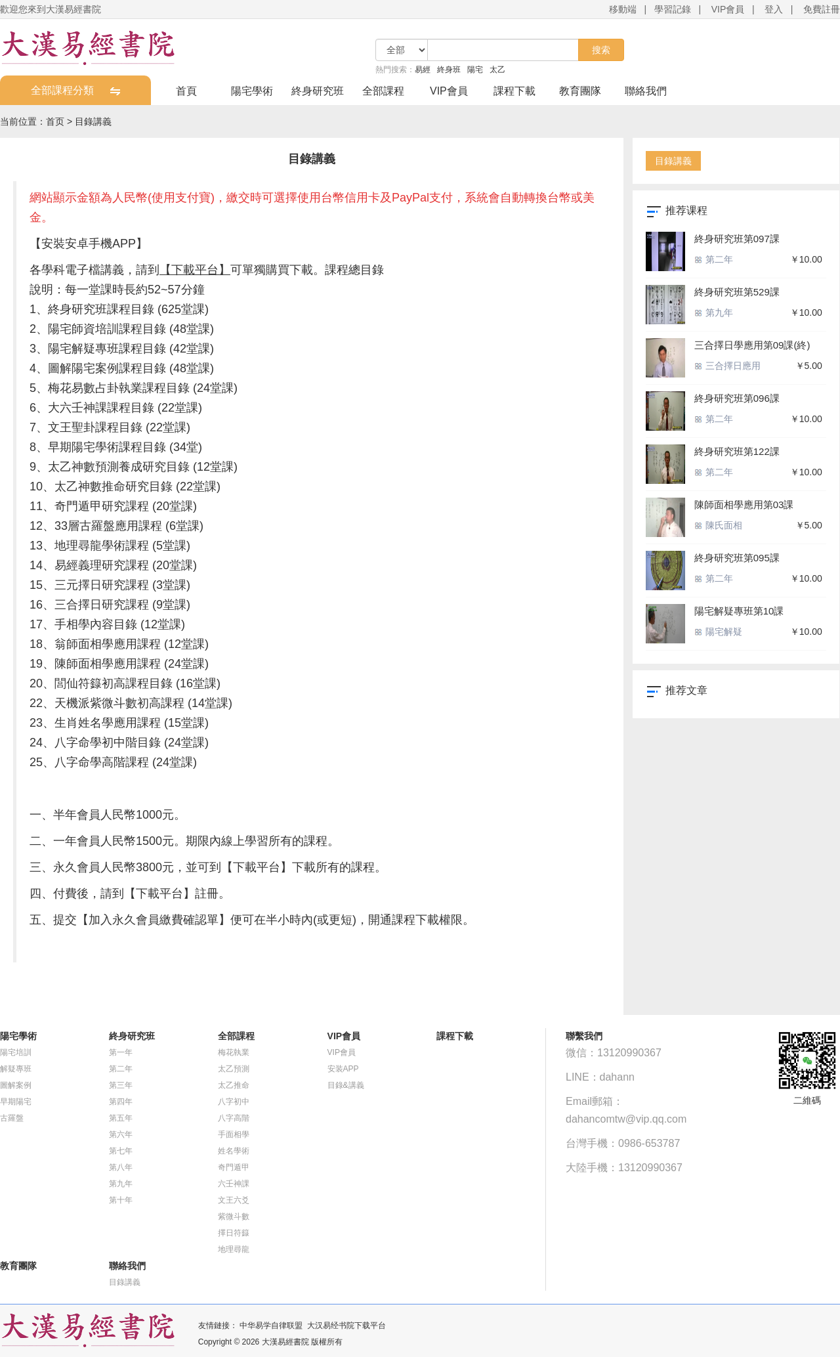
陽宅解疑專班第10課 (739, 610)
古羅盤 (12, 1118)
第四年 (121, 1101)
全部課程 (383, 91)
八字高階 (233, 1118)
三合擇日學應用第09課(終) (752, 345)
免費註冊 (821, 9)
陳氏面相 (718, 525)
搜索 (601, 50)
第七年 (121, 1150)
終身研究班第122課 (737, 451)
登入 (774, 9)
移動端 (623, 9)
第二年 (713, 259)
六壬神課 (233, 1183)
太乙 (497, 69)
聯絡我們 (646, 91)
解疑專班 (16, 1068)
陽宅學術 (252, 91)
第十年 (121, 1200)
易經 (422, 69)
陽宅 (475, 69)
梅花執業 (233, 1052)
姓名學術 (233, 1150)
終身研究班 (317, 91)
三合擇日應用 (727, 365)
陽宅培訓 (16, 1052)
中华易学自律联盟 (271, 1325)
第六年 (121, 1134)
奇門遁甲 (233, 1167)
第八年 (121, 1167)
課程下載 (515, 91)
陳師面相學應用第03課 (744, 504)
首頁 (186, 91)
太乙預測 (233, 1068)
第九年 (713, 312)
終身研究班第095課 (737, 557)
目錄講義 (93, 121)
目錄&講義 (345, 1085)
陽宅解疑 (718, 631)
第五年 (121, 1118)
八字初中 (233, 1101)
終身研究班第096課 (737, 398)
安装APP (343, 1068)
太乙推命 (233, 1085)
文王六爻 (233, 1200)
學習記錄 (672, 9)
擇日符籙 (233, 1233)
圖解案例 (16, 1085)
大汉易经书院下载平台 (346, 1325)
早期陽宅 (16, 1101)
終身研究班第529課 (737, 291)
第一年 (121, 1052)
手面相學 (233, 1134)
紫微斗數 (233, 1216)
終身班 (449, 69)
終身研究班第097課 (737, 238)
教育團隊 (580, 91)
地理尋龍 (233, 1249)
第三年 (121, 1085)
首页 (55, 121)
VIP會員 (728, 9)
